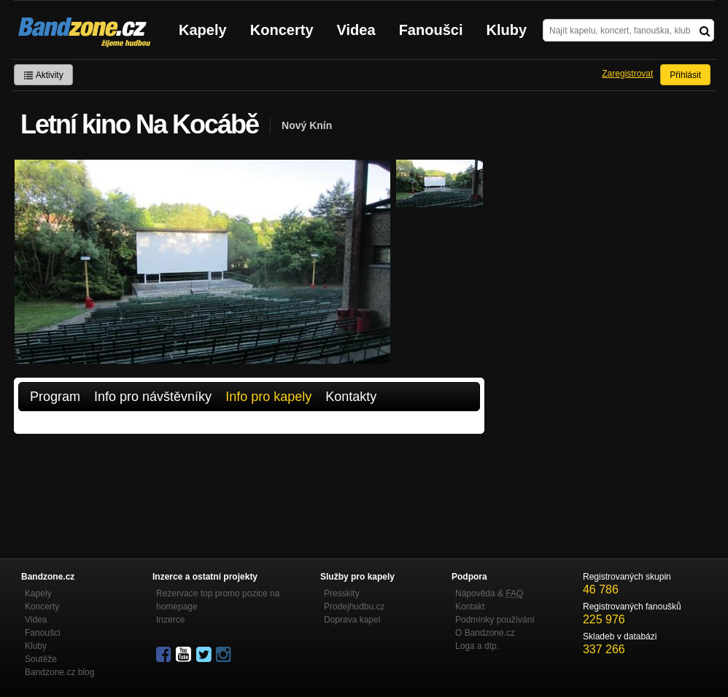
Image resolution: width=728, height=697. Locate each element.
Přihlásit (685, 75)
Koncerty (282, 30)
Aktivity (43, 75)
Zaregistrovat (627, 74)
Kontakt (470, 606)
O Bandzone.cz (485, 633)
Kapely (203, 30)
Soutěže (41, 659)
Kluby (507, 30)
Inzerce (170, 620)
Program (55, 396)
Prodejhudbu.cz (354, 606)
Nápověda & (489, 593)
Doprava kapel (352, 620)
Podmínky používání (495, 620)
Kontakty (350, 396)
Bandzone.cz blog (59, 672)
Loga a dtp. (477, 646)
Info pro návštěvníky (153, 396)
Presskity (342, 593)
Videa (356, 30)
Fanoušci (431, 30)
